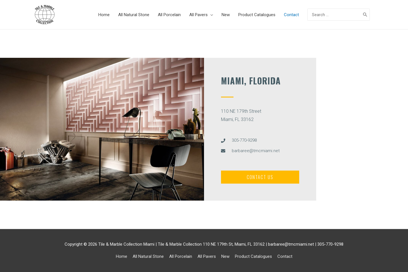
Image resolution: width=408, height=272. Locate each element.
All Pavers (206, 256)
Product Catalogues (253, 256)
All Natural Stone (148, 256)
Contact (284, 256)
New (225, 256)
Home (121, 256)
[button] (260, 177)
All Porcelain (180, 256)
